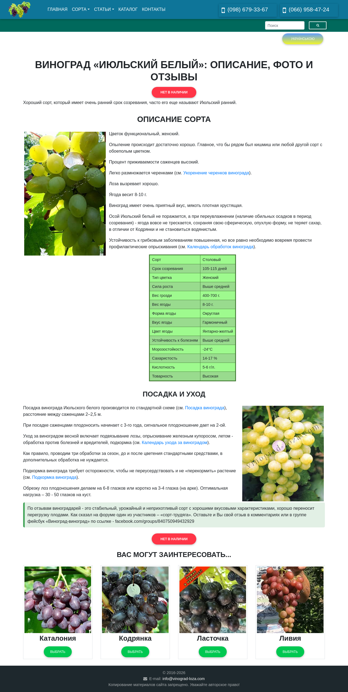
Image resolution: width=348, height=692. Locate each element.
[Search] (284, 25)
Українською (303, 39)
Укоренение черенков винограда (216, 173)
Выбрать (58, 652)
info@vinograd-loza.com (184, 679)
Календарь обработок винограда (220, 246)
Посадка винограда (204, 407)
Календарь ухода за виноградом (174, 442)
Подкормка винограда (54, 477)
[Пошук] (318, 25)
